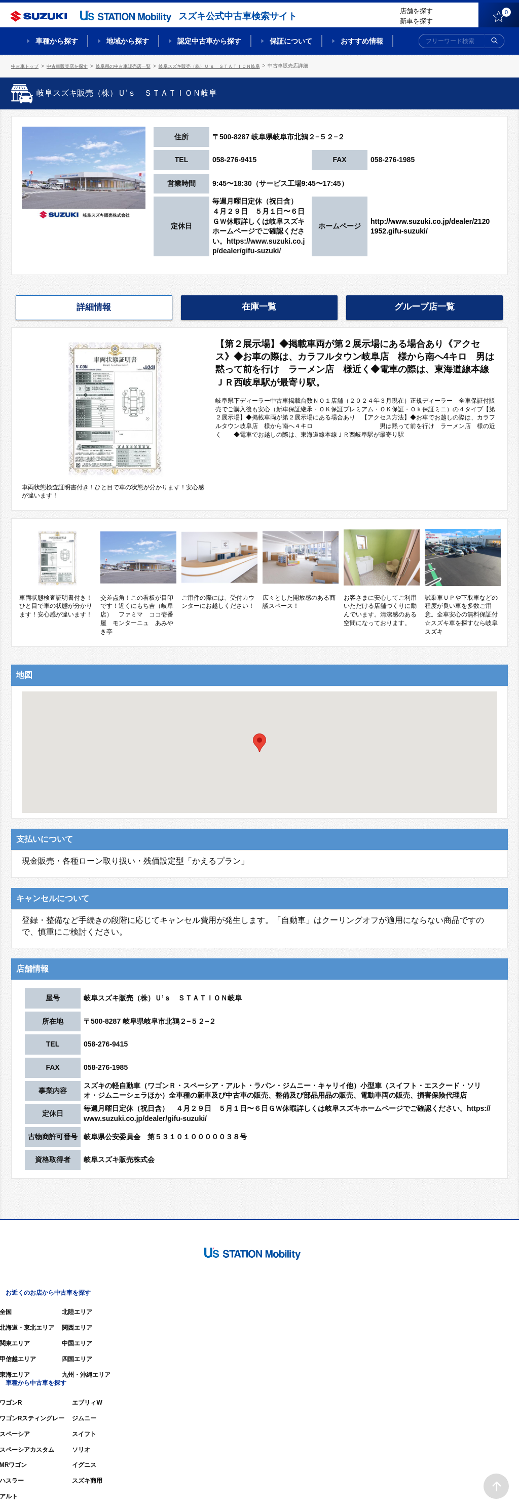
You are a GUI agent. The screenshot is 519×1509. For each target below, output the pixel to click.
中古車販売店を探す (72, 65)
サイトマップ (336, 1486)
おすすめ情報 (362, 41)
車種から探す (56, 41)
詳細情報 (93, 306)
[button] (259, 741)
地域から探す (127, 41)
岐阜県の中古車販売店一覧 (133, 65)
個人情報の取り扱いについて (468, 1486)
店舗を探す (416, 11)
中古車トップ (26, 65)
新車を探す (416, 21)
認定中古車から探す (209, 41)
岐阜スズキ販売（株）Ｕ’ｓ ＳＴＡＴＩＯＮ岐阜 (228, 65)
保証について (291, 41)
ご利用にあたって (391, 1486)
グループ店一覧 (424, 306)
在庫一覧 (259, 306)
